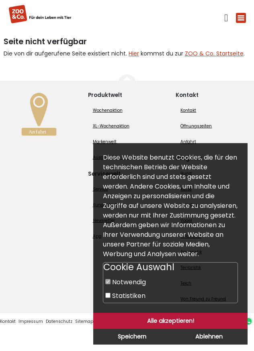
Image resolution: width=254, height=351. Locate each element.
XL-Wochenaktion (111, 126)
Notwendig (125, 282)
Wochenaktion (108, 110)
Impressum (30, 321)
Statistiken (125, 295)
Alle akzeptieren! (170, 321)
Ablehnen (209, 337)
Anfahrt (188, 142)
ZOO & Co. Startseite (214, 53)
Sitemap (84, 321)
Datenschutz (59, 321)
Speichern (132, 337)
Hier (134, 53)
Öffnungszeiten (196, 126)
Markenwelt (105, 142)
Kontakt (188, 110)
